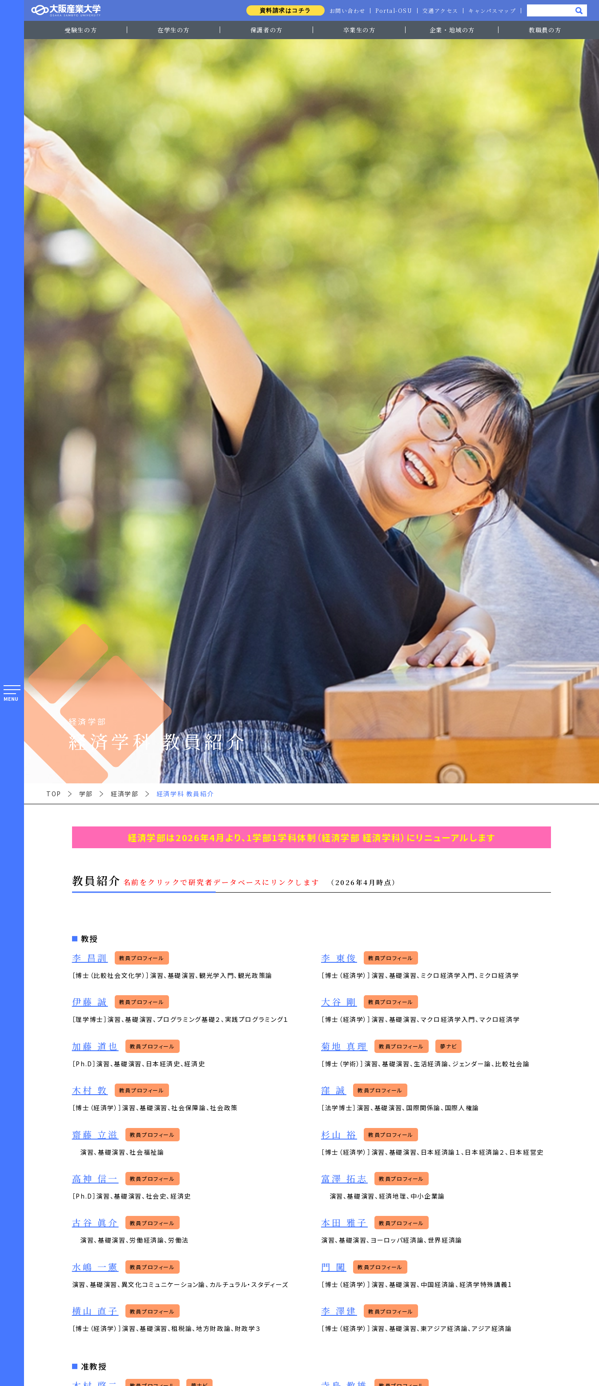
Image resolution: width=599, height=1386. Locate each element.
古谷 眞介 (95, 1222)
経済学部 (125, 793)
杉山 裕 (339, 1134)
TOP (53, 793)
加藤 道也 (95, 1046)
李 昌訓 (90, 957)
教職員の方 (545, 29)
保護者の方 (266, 29)
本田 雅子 (344, 1222)
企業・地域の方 (452, 29)
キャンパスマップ (492, 10)
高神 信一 (95, 1178)
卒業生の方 (359, 29)
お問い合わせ (345, 10)
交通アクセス (440, 10)
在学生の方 (173, 29)
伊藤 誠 (90, 1001)
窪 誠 (333, 1090)
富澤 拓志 (344, 1178)
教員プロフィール (142, 957)
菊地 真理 (344, 1046)
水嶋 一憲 (95, 1266)
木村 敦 (90, 1090)
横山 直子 (95, 1310)
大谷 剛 (339, 1001)
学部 (86, 793)
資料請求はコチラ (283, 10)
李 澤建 (339, 1310)
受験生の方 (80, 29)
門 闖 (333, 1266)
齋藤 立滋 (95, 1134)
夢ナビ (448, 1046)
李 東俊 (339, 957)
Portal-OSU (392, 10)
